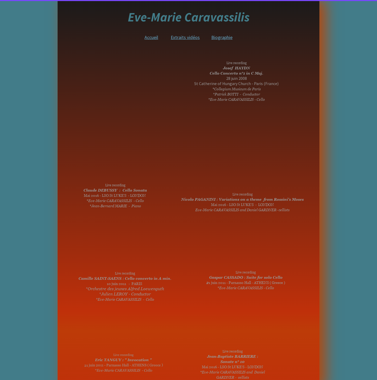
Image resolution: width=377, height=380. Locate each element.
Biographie (221, 37)
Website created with (190, 377)
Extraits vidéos (185, 37)
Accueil (151, 37)
